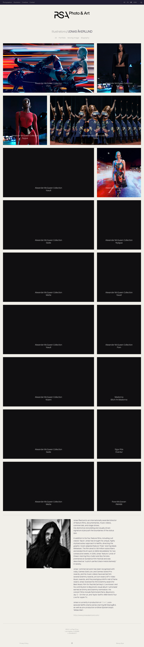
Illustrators (17, 2)
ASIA (135, 2)
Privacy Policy (24, 643)
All (56, 38)
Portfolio (62, 38)
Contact (32, 2)
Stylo (122, 643)
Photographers (7, 2)
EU (128, 2)
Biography (85, 38)
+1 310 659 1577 (72, 633)
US (131, 2)
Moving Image (73, 38)
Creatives (25, 2)
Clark (104, 602)
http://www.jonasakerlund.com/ (86, 615)
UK (124, 2)
